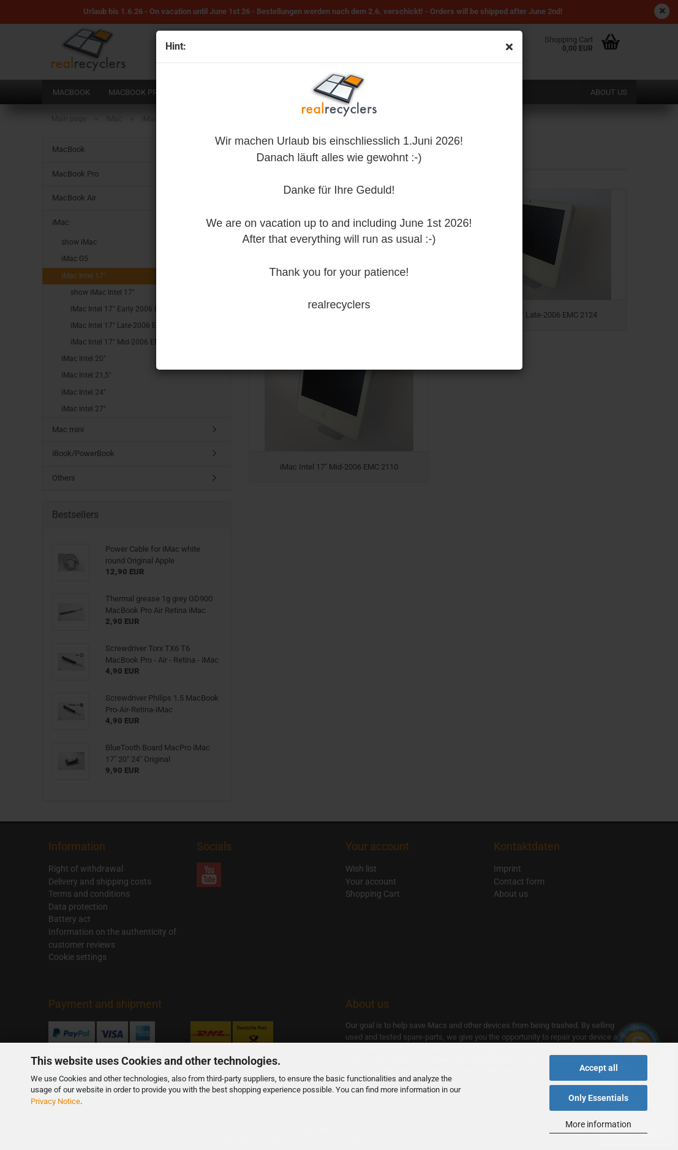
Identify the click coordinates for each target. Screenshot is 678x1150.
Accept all (598, 1068)
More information (598, 1124)
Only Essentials (598, 1098)
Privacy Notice (55, 1101)
